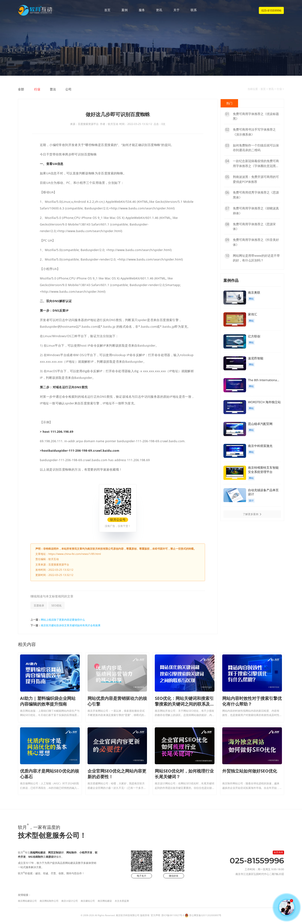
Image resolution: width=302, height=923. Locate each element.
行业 (37, 89)
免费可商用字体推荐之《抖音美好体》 (251, 242)
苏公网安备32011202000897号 (205, 915)
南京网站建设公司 (27, 900)
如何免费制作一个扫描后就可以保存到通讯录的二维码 (251, 147)
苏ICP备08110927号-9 (172, 915)
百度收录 (39, 605)
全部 (21, 89)
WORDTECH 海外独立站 (264, 402)
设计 (251, 500)
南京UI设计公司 (69, 900)
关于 (176, 10)
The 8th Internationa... (263, 380)
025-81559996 (271, 10)
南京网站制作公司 (49, 900)
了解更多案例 (252, 514)
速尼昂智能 (255, 358)
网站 (251, 298)
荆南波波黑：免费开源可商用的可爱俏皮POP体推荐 (251, 179)
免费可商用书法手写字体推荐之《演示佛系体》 (250, 132)
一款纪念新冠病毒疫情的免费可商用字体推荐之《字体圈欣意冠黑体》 (251, 163)
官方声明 (155, 915)
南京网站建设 (105, 900)
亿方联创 (254, 336)
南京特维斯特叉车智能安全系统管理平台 (263, 469)
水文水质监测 (122, 900)
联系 (194, 10)
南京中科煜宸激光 (260, 446)
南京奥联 (254, 292)
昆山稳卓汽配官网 (260, 424)
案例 (125, 10)
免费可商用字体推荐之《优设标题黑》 (251, 116)
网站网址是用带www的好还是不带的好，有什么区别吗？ (252, 258)
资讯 (159, 10)
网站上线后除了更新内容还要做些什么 (63, 619)
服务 (142, 10)
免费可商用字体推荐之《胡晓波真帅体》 (251, 210)
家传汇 (252, 314)
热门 (229, 103)
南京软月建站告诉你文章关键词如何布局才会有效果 (71, 625)
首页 (107, 10)
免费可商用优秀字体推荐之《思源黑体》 (251, 194)
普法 (53, 89)
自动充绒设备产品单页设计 (263, 492)
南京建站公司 (88, 900)
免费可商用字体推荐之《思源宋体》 (250, 226)
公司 (68, 89)
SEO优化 (56, 605)
